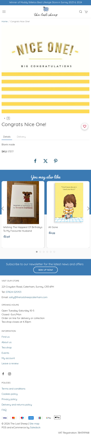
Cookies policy (10, 394)
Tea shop (7, 347)
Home (5, 22)
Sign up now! (45, 270)
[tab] (37, 252)
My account (8, 358)
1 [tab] (8, 118)
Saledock (35, 427)
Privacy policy (9, 399)
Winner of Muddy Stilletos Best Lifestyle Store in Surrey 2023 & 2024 (45, 2)
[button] (4, 11)
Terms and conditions (13, 389)
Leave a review (10, 363)
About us (6, 342)
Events (5, 353)
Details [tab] (6, 137)
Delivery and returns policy (17, 405)
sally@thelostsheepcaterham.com (28, 297)
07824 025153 (13, 292)
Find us (6, 337)
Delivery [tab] (21, 137)
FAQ (4, 410)
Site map (34, 424)
